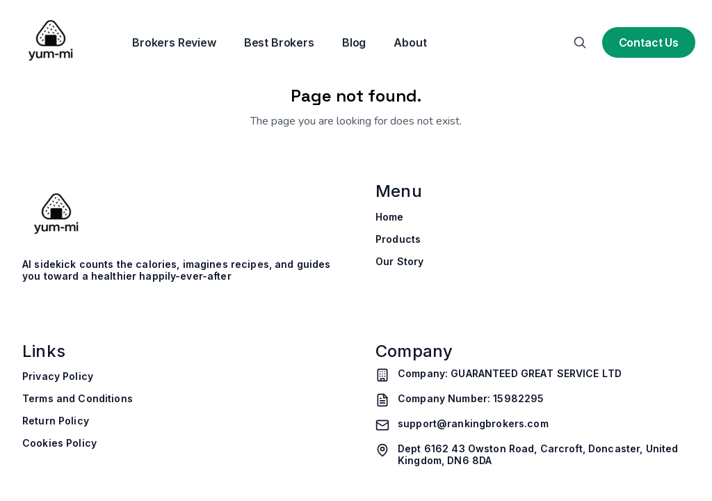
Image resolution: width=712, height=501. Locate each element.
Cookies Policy (59, 443)
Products (398, 239)
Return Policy (55, 421)
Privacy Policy (57, 376)
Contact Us (649, 42)
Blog (354, 42)
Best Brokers (279, 42)
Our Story (399, 261)
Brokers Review (174, 42)
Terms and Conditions (77, 398)
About (410, 42)
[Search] (580, 42)
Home (389, 217)
